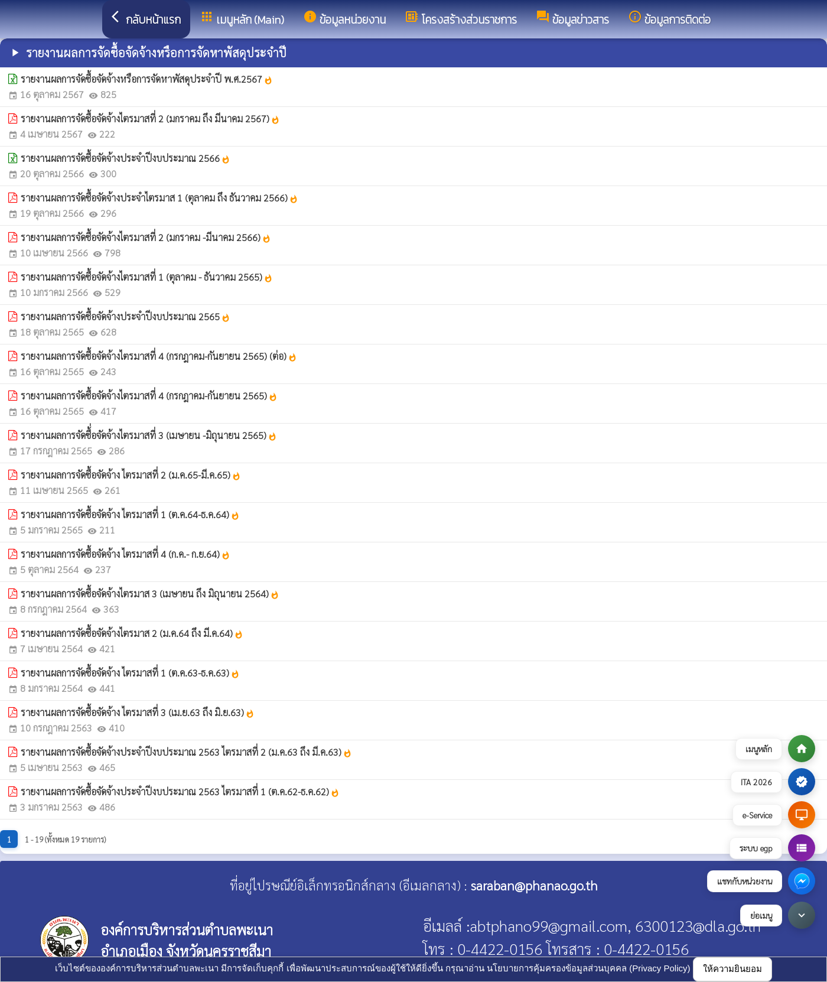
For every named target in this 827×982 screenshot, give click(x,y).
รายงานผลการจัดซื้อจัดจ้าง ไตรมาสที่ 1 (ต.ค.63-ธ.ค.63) (130, 672)
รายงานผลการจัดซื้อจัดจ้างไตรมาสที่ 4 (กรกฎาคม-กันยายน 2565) (149, 395)
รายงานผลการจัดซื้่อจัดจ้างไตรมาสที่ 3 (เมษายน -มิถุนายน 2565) (149, 435)
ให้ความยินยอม (732, 969)
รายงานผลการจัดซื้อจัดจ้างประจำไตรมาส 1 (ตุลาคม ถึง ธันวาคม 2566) (159, 197)
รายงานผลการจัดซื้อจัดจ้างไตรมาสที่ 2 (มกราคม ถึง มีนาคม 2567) (150, 118)
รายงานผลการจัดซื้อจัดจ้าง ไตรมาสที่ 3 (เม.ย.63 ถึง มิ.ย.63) (138, 712)
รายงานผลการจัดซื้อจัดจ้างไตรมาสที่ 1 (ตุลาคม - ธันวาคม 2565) (147, 277)
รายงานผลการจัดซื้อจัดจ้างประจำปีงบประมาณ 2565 (125, 316)
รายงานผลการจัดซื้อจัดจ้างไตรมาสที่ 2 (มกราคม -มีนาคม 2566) (146, 237)
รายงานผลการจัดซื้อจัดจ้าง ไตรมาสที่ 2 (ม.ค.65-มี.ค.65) (131, 475)
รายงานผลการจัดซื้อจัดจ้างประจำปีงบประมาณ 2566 (125, 158)
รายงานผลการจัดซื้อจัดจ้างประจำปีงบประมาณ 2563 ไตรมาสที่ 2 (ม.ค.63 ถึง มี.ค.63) (186, 752)
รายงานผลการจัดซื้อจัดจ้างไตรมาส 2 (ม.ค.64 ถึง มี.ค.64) (132, 633)
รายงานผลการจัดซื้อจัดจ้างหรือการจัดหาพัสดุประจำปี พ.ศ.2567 (147, 79)
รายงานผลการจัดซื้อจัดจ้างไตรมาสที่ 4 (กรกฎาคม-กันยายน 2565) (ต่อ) (159, 356)
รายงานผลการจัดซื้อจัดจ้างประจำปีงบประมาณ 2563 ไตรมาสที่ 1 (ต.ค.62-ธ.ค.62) (180, 791)
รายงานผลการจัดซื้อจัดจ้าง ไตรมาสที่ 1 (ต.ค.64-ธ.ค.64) (130, 514)
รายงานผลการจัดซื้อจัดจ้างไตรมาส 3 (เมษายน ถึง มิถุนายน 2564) (150, 593)
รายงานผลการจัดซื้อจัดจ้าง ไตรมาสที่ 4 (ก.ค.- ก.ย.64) (125, 554)
